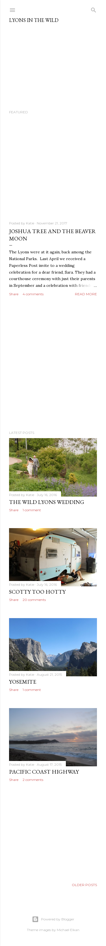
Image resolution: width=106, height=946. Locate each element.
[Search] (93, 8)
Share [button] (13, 294)
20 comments (34, 600)
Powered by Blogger (53, 919)
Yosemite (22, 681)
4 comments (33, 294)
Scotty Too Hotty (37, 591)
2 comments (33, 780)
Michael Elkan (68, 930)
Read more (86, 294)
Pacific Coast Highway (44, 771)
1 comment (32, 510)
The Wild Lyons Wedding (46, 502)
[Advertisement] (53, 363)
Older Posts (84, 885)
